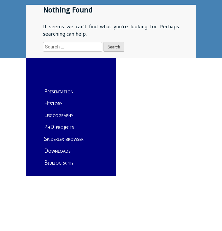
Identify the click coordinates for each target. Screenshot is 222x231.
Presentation (59, 91)
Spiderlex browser (64, 138)
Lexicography (58, 115)
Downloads (57, 150)
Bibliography (59, 162)
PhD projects (59, 127)
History (53, 103)
